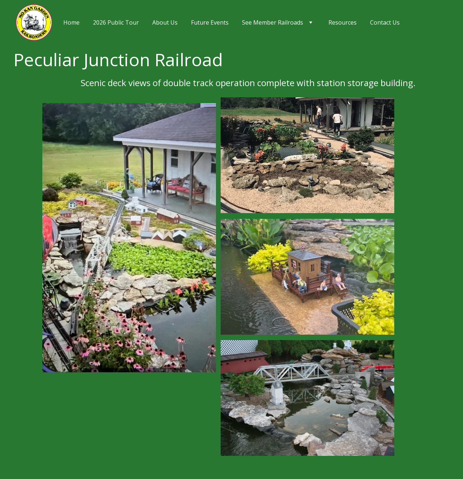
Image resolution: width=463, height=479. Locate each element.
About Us (165, 22)
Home (71, 22)
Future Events (210, 22)
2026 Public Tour (116, 22)
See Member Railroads (272, 22)
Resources (342, 22)
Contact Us (385, 22)
